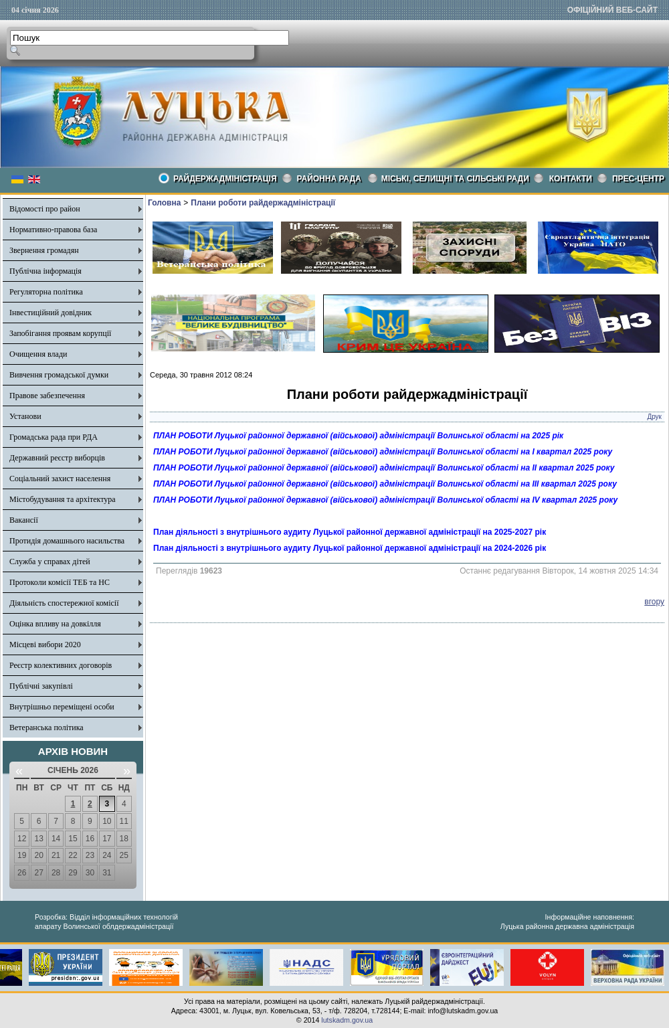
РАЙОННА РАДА (329, 178)
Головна (164, 202)
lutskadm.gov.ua (347, 1020)
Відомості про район (44, 208)
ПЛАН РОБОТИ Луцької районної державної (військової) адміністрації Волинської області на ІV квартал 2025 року (385, 500)
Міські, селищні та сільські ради (455, 178)
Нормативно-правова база (53, 229)
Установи (25, 416)
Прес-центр (638, 178)
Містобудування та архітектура (62, 499)
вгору (654, 601)
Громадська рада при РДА (53, 437)
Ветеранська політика (46, 727)
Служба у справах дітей (49, 561)
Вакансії (23, 520)
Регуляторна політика (46, 291)
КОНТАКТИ (570, 178)
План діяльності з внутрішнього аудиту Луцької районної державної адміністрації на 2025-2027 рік (349, 532)
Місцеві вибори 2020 (45, 644)
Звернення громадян (44, 250)
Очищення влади (38, 354)
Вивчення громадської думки (58, 374)
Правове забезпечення (47, 395)
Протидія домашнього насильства (66, 540)
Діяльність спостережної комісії (64, 603)
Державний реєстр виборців (57, 457)
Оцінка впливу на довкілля (55, 623)
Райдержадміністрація (225, 178)
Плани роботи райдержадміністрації (263, 202)
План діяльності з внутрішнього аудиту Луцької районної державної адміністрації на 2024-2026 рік (349, 548)
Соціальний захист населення (59, 478)
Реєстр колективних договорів (60, 665)
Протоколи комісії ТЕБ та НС (59, 582)
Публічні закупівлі (41, 686)
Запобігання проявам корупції (60, 333)
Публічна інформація (45, 271)
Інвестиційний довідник (50, 312)
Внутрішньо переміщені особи (61, 706)
